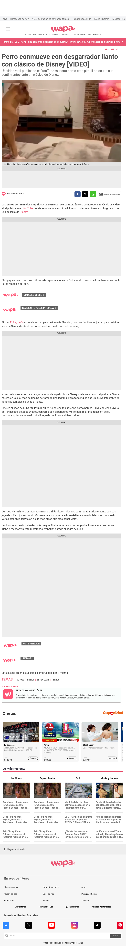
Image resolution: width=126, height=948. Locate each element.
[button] (122, 42)
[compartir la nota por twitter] (85, 194)
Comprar (33, 758)
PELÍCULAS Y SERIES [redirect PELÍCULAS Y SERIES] (84, 34)
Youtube (19, 680)
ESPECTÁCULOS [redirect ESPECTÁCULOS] (38, 34)
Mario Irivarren (101, 19)
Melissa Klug (119, 19)
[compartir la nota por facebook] (77, 194)
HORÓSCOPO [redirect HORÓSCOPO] (97, 34)
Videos (46, 900)
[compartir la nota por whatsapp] (93, 194)
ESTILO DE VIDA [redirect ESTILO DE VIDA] (65, 34)
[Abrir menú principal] (8, 29)
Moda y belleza (10, 894)
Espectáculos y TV (51, 887)
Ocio (83, 887)
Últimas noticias (11, 887)
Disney (24, 212)
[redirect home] (63, 32)
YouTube (28, 208)
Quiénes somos (72, 907)
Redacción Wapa (15, 193)
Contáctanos (20, 907)
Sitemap (85, 900)
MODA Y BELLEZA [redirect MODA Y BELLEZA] (52, 34)
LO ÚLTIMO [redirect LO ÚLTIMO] (27, 34)
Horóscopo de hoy (19, 19)
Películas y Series (89, 894)
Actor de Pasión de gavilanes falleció (51, 19)
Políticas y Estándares (101, 907)
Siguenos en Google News (109, 194)
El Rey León (17, 322)
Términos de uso (46, 907)
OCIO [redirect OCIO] (73, 34)
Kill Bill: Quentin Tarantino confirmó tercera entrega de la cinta (79, 295)
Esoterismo (9, 900)
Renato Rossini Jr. (82, 19)
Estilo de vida (48, 894)
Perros (55, 680)
